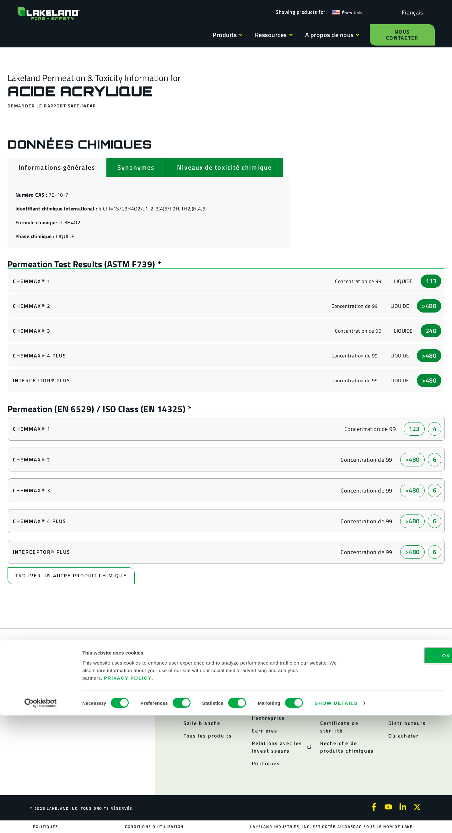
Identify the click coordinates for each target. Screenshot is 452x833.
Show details (336, 820)
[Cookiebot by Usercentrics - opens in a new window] (40, 820)
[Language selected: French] (411, 12)
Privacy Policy (128, 795)
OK (400, 773)
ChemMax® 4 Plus (39, 355)
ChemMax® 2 (32, 306)
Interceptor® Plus (41, 380)
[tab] (57, 167)
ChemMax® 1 (32, 281)
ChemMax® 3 (32, 331)
